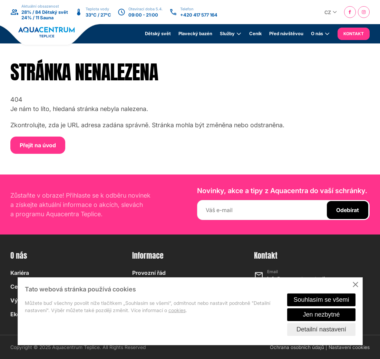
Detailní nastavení (321, 329)
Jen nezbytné (321, 314)
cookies (177, 310)
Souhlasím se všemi (321, 299)
